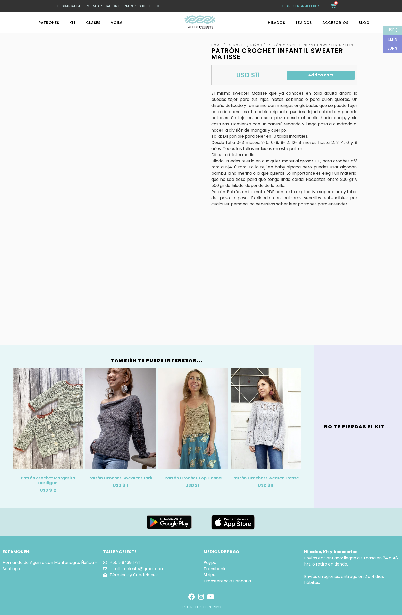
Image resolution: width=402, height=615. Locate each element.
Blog (364, 22)
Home (216, 45)
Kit (72, 22)
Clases (93, 22)
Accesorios (335, 22)
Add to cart (320, 75)
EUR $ (390, 48)
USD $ (390, 30)
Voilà (117, 22)
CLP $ (390, 39)
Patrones (48, 22)
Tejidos (303, 22)
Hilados (276, 22)
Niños (256, 45)
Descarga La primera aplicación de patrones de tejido (108, 6)
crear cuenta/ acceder (299, 6)
